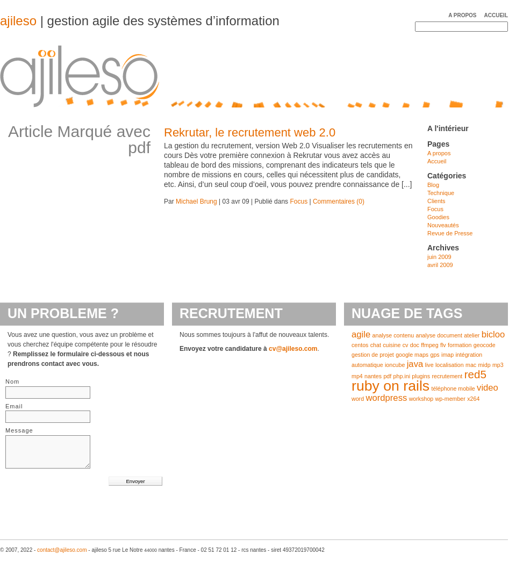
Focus (298, 201)
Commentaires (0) (338, 201)
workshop (421, 398)
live (429, 365)
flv (443, 345)
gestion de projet (373, 354)
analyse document (439, 335)
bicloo (493, 334)
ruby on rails (390, 386)
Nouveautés (443, 225)
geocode (485, 345)
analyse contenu (393, 335)
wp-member (450, 398)
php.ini (401, 376)
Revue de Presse (449, 233)
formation (459, 345)
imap (447, 354)
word (358, 398)
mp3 (498, 365)
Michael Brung (196, 201)
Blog (433, 185)
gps (435, 354)
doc (414, 345)
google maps (412, 354)
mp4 (357, 376)
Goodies (438, 217)
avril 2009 (440, 265)
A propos (462, 15)
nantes (373, 376)
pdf (387, 376)
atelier (471, 335)
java (415, 364)
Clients (436, 201)
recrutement (447, 376)
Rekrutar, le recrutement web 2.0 (249, 132)
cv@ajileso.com (293, 348)
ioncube (395, 365)
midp (484, 365)
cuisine (391, 345)
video (487, 388)
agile (361, 334)
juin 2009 (439, 257)
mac (470, 365)
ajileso (18, 20)
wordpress (386, 398)
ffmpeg (429, 345)
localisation (449, 365)
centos (360, 345)
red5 (475, 374)
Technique (440, 193)
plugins (421, 376)
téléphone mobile (453, 388)
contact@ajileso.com (62, 550)
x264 (473, 398)
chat (375, 345)
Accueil (496, 15)
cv (405, 345)
